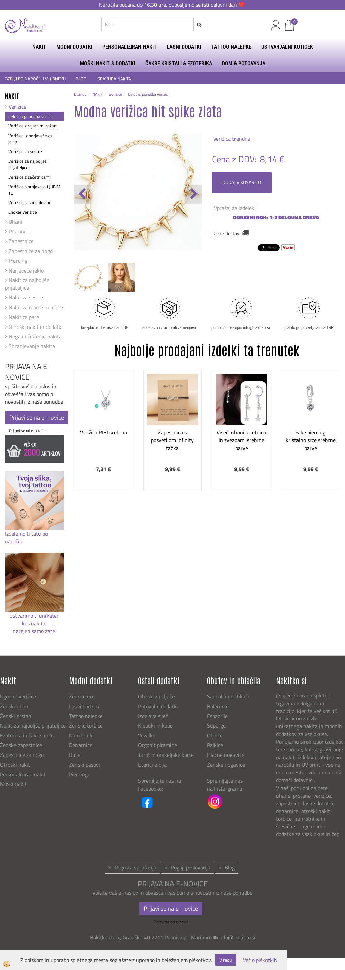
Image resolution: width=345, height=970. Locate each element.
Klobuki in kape (155, 725)
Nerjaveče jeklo (26, 270)
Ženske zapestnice (21, 745)
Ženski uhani (15, 706)
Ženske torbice (86, 725)
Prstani (17, 231)
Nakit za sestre (26, 297)
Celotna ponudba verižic (31, 116)
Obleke (215, 735)
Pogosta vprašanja (135, 867)
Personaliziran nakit (23, 774)
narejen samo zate (34, 631)
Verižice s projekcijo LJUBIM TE (34, 189)
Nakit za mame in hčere (36, 307)
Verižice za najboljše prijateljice (27, 164)
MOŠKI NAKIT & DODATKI (107, 63)
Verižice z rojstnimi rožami (33, 125)
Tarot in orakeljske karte (166, 755)
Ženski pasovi (85, 765)
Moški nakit (14, 784)
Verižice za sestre (25, 151)
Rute (74, 755)
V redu (225, 959)
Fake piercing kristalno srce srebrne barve (311, 440)
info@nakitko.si (237, 937)
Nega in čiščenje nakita (35, 336)
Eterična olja (152, 765)
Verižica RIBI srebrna (103, 432)
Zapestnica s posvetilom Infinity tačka (172, 440)
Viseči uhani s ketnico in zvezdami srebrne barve (241, 440)
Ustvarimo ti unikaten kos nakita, (34, 619)
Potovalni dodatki (158, 706)
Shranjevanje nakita (32, 346)
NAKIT (39, 47)
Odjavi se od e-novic (26, 430)
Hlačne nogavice (225, 755)
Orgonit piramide (157, 745)
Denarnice (80, 745)
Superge (216, 725)
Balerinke (218, 706)
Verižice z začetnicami (29, 177)
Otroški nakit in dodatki (36, 327)
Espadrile (217, 716)
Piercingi (19, 261)
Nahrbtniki (81, 735)
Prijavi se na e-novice (36, 417)
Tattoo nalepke (86, 716)
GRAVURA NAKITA (114, 79)
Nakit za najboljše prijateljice (27, 284)
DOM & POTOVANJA (243, 63)
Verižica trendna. (231, 139)
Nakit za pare (24, 317)
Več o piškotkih (260, 960)
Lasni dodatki (84, 706)
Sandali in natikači (228, 696)
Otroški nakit (15, 765)
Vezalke (146, 735)
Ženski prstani (17, 716)
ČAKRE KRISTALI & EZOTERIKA (178, 63)
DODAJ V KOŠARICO (241, 182)
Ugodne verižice (18, 696)
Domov (80, 94)
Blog (230, 867)
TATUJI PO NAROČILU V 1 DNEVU (35, 79)
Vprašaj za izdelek (234, 208)
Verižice (17, 107)
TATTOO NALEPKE (231, 47)
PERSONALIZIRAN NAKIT (129, 47)
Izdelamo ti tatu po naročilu (26, 537)
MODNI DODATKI (74, 47)
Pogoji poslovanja (190, 867)
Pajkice (215, 745)
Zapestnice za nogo (31, 251)
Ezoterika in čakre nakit (28, 735)
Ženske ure (82, 696)
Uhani (15, 222)
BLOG (81, 79)
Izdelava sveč (153, 716)
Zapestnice (21, 241)
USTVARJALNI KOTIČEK (287, 47)
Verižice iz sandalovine (29, 202)
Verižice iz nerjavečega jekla (30, 138)
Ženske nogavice (226, 765)
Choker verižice (22, 212)
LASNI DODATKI (184, 47)
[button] (193, 194)
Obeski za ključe (156, 696)
